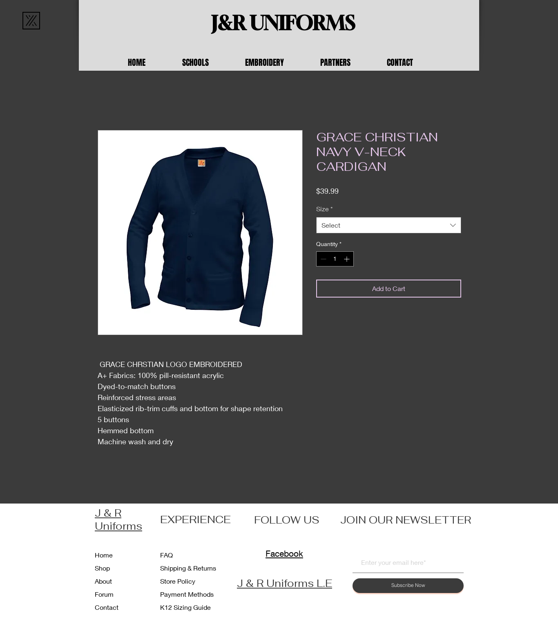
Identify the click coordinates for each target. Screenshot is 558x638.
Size (324, 209)
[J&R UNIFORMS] (283, 23)
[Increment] (347, 259)
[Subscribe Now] (408, 585)
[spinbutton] (335, 259)
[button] (207, 62)
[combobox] (388, 225)
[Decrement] (322, 259)
